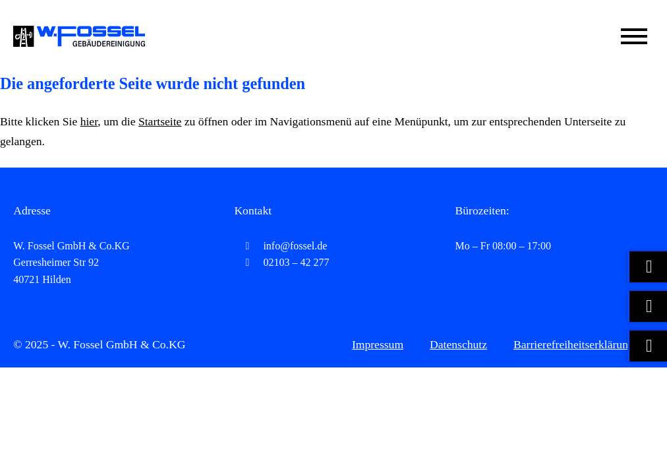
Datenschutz (458, 344)
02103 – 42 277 (281, 262)
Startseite (159, 121)
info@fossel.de (280, 245)
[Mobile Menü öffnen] (634, 36)
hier (89, 121)
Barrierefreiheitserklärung (573, 344)
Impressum (377, 344)
